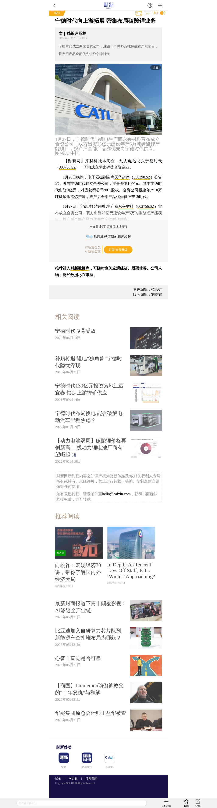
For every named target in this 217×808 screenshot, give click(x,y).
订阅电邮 (89, 778)
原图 (156, 67)
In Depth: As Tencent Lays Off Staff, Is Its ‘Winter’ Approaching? (131, 570)
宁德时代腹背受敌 (75, 331)
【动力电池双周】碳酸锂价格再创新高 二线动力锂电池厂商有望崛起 (90, 447)
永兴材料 (126, 206)
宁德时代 (153, 161)
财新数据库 (79, 268)
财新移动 (63, 747)
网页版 (73, 778)
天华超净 (122, 177)
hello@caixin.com (116, 494)
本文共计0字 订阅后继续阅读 (109, 226)
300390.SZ (142, 177)
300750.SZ (67, 167)
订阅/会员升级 (118, 249)
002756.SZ (145, 206)
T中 (148, 13)
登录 (89, 236)
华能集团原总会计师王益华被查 (90, 713)
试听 (155, 13)
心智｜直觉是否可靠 (78, 658)
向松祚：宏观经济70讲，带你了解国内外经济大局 (78, 572)
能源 (57, 13)
